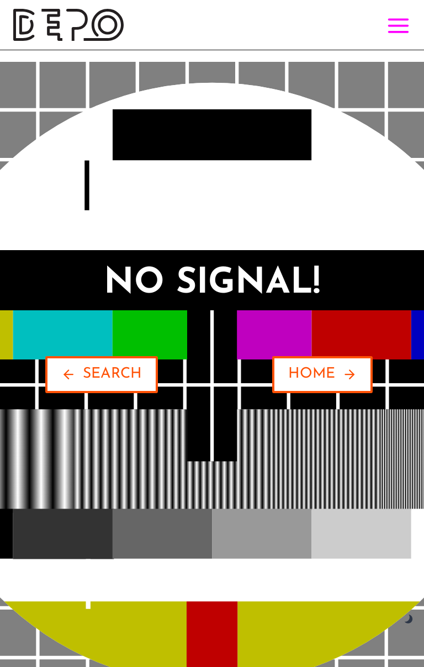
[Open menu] (396, 25)
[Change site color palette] (408, 619)
